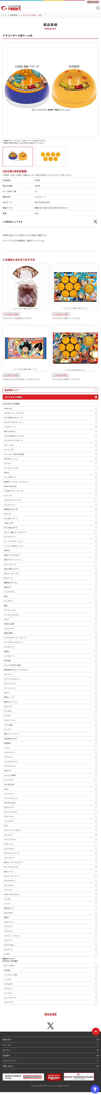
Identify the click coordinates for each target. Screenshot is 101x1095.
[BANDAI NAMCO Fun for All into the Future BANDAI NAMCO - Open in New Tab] (93, 2)
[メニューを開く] (98, 8)
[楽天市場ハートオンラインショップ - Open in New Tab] (54, 1077)
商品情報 (13, 15)
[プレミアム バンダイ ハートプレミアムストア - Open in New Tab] (79, 1077)
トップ (3, 15)
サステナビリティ (10, 1060)
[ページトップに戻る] (96, 1032)
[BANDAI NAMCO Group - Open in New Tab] (23, 1077)
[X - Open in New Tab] (95, 223)
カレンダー (7, 1045)
